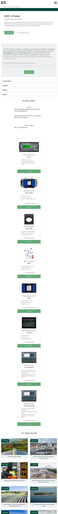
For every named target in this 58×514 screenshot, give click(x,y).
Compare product (23, 32)
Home (4, 6)
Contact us (9, 32)
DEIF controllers (7, 53)
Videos (5, 94)
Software (5, 85)
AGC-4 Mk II (23, 53)
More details (29, 171)
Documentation (7, 81)
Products (10, 6)
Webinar (5, 90)
